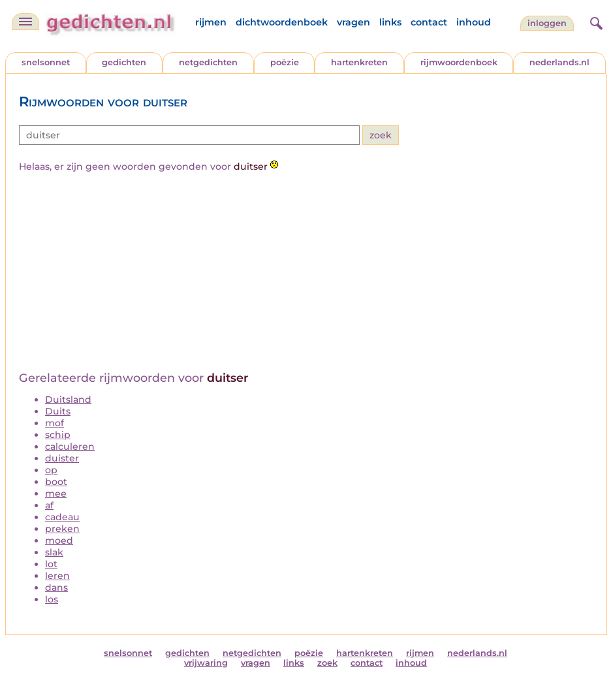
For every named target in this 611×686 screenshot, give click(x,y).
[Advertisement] (306, 272)
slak (54, 552)
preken (62, 529)
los (51, 599)
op (51, 470)
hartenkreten (359, 62)
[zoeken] (595, 21)
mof (54, 423)
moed (59, 540)
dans (56, 587)
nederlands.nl (559, 62)
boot (56, 482)
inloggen (547, 23)
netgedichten (208, 62)
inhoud (473, 22)
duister (62, 458)
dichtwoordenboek (282, 22)
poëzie (284, 62)
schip (57, 435)
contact (429, 22)
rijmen (211, 22)
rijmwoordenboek (458, 62)
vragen (353, 22)
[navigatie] (25, 21)
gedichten (124, 62)
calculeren (70, 446)
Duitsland (68, 399)
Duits (57, 411)
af (49, 505)
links (390, 22)
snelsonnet (46, 62)
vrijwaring (206, 663)
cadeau (62, 517)
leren (57, 576)
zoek (327, 663)
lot (51, 564)
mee (56, 493)
